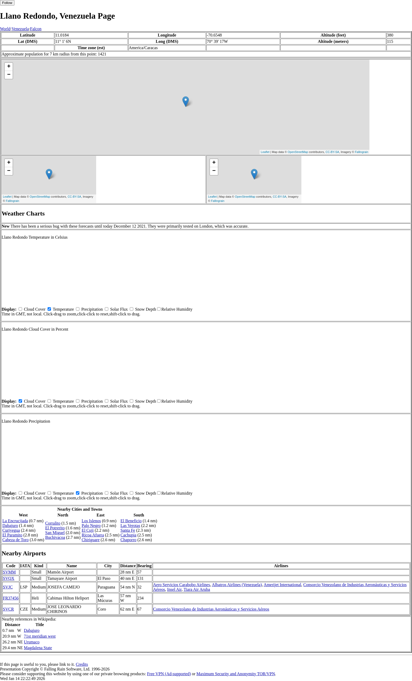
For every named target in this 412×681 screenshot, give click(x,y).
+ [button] (9, 67)
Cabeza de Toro (15, 539)
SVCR (8, 609)
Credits (82, 664)
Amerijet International (282, 584)
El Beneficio (131, 521)
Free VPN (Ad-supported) (169, 674)
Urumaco (32, 642)
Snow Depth (145, 309)
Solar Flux (119, 309)
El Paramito (12, 535)
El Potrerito (55, 528)
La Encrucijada (15, 521)
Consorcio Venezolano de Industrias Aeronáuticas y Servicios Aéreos (211, 609)
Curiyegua (11, 530)
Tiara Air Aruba (197, 589)
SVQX (8, 578)
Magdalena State (38, 648)
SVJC (8, 587)
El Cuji (88, 530)
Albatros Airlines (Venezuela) (237, 584)
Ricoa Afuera (93, 535)
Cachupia (128, 535)
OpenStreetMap (298, 151)
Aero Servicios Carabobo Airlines (181, 584)
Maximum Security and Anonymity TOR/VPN (236, 674)
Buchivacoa (55, 537)
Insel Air (174, 589)
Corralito (52, 523)
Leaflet (265, 151)
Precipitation (92, 309)
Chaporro (128, 539)
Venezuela (20, 29)
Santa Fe (128, 530)
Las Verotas (130, 525)
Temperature (63, 309)
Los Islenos (91, 521)
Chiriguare (91, 539)
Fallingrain (361, 151)
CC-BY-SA (332, 151)
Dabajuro (10, 525)
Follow (7, 3)
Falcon (36, 29)
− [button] (9, 75)
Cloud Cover (34, 309)
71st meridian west (40, 636)
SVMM (9, 572)
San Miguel (55, 532)
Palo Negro (91, 525)
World (5, 29)
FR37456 (11, 598)
